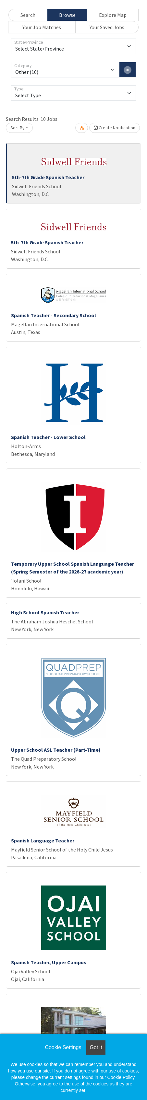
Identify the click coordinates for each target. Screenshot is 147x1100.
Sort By (17, 128)
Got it (96, 1047)
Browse (67, 15)
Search (27, 15)
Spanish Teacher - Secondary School (53, 315)
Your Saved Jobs (107, 27)
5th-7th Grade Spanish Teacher (48, 177)
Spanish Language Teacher (42, 840)
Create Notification (114, 128)
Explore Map (113, 15)
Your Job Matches (41, 27)
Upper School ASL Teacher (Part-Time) (56, 750)
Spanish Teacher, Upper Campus (48, 962)
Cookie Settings (63, 1047)
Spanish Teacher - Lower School (48, 437)
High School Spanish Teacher (45, 612)
